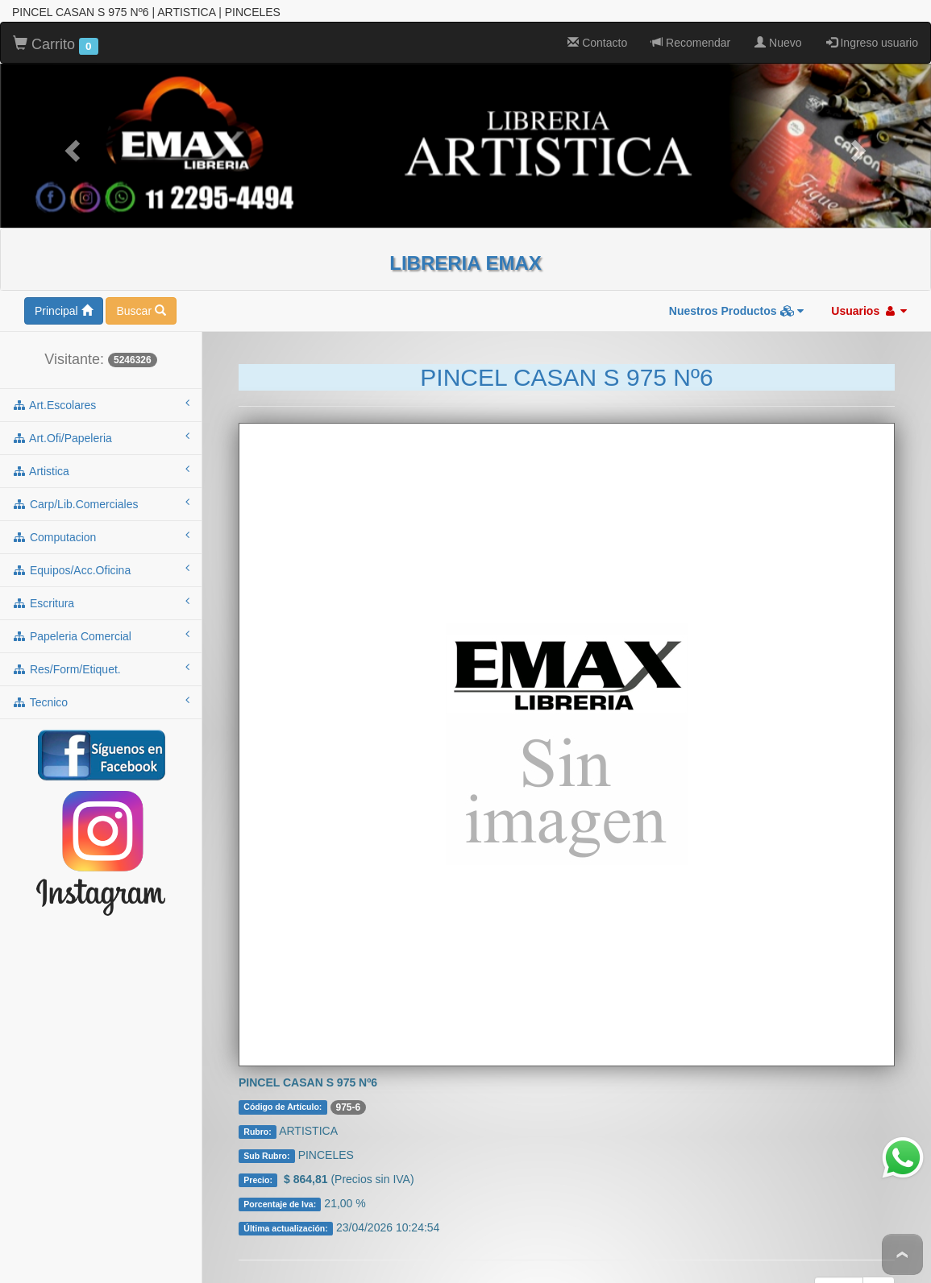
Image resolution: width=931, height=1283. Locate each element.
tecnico (100, 671)
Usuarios (869, 280)
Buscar (140, 280)
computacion (100, 506)
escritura (100, 572)
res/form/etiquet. (100, 638)
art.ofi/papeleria (100, 406)
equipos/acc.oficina (100, 539)
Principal (64, 280)
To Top (902, 1254)
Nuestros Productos (736, 280)
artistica (100, 439)
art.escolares (100, 373)
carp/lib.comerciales (100, 473)
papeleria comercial (100, 605)
